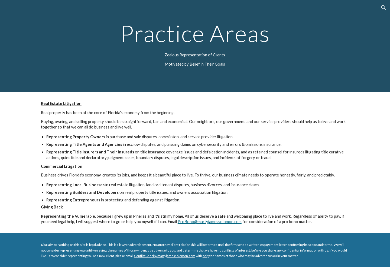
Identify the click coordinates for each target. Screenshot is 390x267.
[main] (195, 33)
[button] (383, 7)
